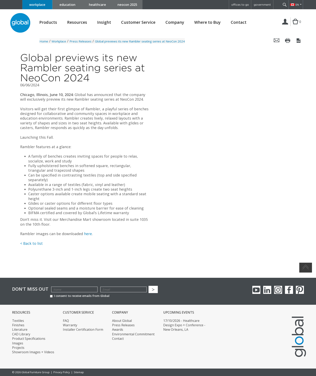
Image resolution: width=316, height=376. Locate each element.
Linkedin (267, 290)
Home (44, 41)
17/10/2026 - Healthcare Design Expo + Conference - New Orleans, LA (184, 325)
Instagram (278, 290)
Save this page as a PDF (299, 40)
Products (48, 22)
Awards (117, 329)
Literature (19, 329)
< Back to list (31, 243)
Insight (104, 22)
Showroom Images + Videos (33, 352)
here (88, 233)
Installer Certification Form (83, 329)
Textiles (18, 320)
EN (297, 4)
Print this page (288, 40)
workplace (37, 4)
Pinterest (300, 290)
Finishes (18, 325)
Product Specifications (28, 338)
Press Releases (80, 41)
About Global (122, 320)
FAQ (66, 320)
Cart (295, 25)
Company (174, 22)
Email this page (277, 40)
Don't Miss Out (30, 289)
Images (17, 343)
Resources (77, 22)
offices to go (240, 4)
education (67, 4)
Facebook (289, 290)
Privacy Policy (61, 372)
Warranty (70, 325)
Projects (18, 347)
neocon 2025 (127, 4)
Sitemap (79, 372)
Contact (238, 22)
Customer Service (138, 22)
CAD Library (21, 334)
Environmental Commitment (133, 334)
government (262, 4)
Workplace (59, 41)
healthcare (97, 4)
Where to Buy (207, 22)
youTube (256, 290)
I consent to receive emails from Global (79, 296)
